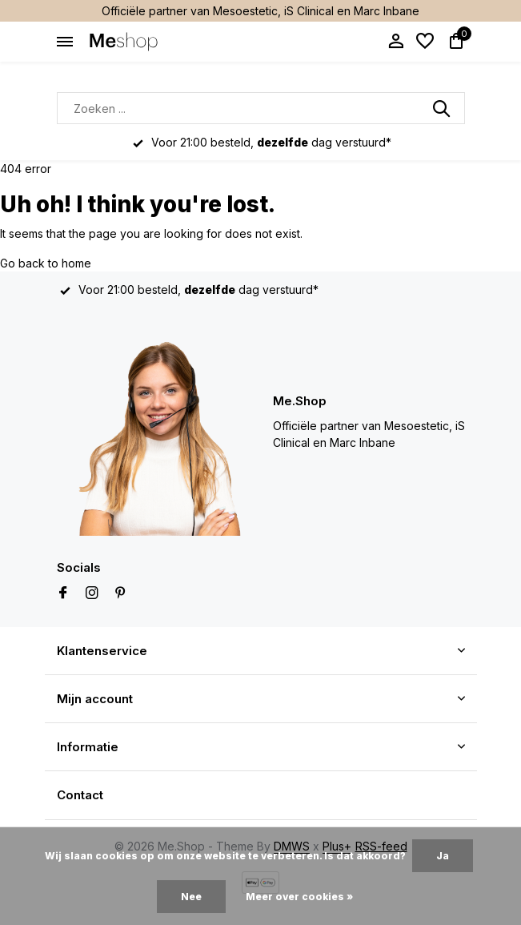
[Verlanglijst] (425, 41)
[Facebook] (63, 593)
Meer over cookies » (299, 897)
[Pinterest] (120, 593)
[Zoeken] (261, 108)
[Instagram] (92, 593)
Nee (191, 897)
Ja (442, 856)
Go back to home (45, 263)
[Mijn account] (395, 41)
